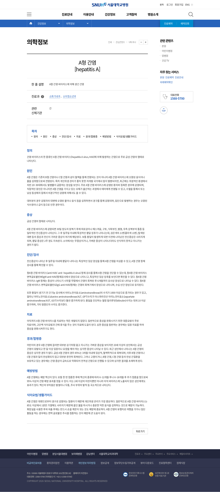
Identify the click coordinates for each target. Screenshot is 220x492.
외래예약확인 (166, 82)
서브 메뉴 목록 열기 (77, 23)
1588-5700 (40, 476)
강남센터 (90, 454)
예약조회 (185, 23)
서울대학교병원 (110, 5)
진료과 (137, 453)
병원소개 (153, 14)
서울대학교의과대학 (108, 454)
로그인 (169, 4)
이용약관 (69, 463)
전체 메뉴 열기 (29, 14)
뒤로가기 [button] (140, 431)
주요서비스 (171, 453)
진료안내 (67, 14)
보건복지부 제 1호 (159, 474)
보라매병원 (76, 454)
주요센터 (147, 453)
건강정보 (110, 14)
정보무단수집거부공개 (124, 463)
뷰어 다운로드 (147, 463)
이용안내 (88, 14)
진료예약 (168, 23)
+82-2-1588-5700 (64, 476)
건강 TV (165, 60)
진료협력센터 (165, 463)
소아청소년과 (69, 96)
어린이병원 (167, 51)
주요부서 (159, 453)
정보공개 (105, 463)
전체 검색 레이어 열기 (191, 14)
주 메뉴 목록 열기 (48, 23)
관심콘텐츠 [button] (120, 42)
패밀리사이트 (184, 453)
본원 (164, 46)
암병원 (165, 55)
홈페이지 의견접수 (80, 473)
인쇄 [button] (110, 42)
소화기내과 (54, 96)
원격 (161, 4)
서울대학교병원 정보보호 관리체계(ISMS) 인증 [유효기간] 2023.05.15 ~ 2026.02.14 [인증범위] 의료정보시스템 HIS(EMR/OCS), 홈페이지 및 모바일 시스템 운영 (183, 474)
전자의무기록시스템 (134, 474)
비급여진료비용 (34, 463)
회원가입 (179, 4)
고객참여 (131, 14)
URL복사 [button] (132, 42)
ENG (187, 4)
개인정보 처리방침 (87, 463)
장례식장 (181, 463)
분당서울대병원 (59, 454)
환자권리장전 (53, 463)
